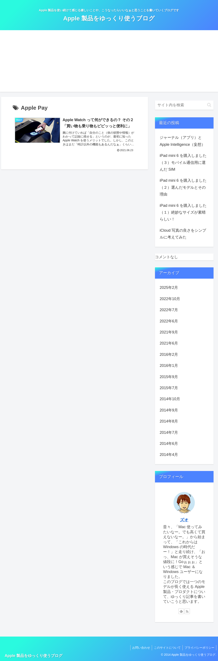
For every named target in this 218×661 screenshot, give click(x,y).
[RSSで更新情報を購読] (187, 611)
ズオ (184, 520)
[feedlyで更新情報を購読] (181, 611)
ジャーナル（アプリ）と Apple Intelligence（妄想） (182, 140)
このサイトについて (166, 647)
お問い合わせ (139, 647)
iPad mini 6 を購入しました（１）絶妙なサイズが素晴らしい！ (183, 212)
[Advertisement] (109, 62)
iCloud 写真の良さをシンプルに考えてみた (183, 233)
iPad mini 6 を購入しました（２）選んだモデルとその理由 (183, 187)
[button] (209, 104)
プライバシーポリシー (199, 647)
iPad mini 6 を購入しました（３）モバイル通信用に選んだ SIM (183, 162)
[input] (184, 105)
